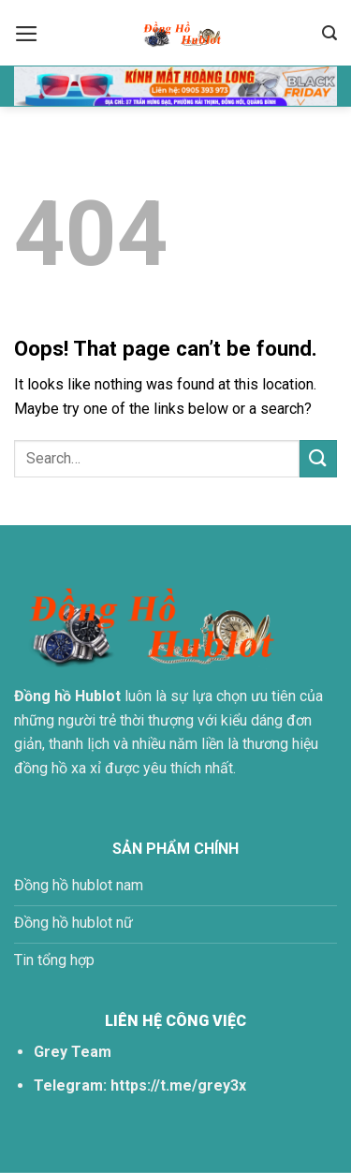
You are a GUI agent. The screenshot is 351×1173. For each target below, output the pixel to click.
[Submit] (318, 458)
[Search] (329, 33)
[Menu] (26, 33)
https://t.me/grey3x (178, 1085)
